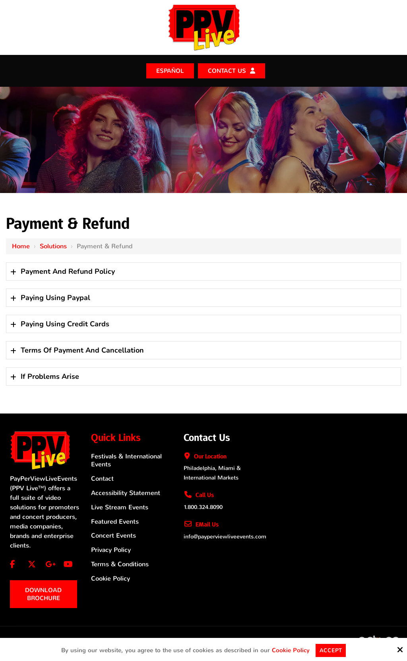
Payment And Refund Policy (68, 270)
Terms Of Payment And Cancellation (82, 349)
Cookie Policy (290, 650)
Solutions (53, 245)
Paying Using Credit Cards (65, 323)
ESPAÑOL (170, 70)
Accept (331, 650)
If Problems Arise (50, 375)
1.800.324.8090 (203, 506)
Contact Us (227, 70)
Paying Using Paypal (55, 297)
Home (21, 245)
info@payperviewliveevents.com (225, 536)
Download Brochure (43, 593)
